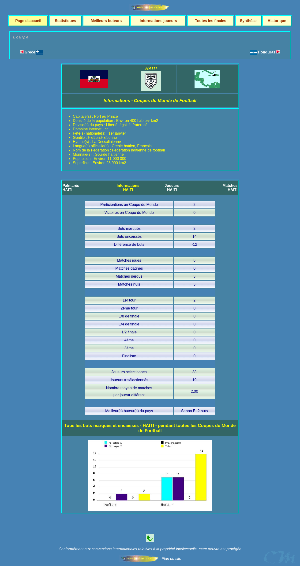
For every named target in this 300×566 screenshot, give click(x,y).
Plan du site (171, 559)
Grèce (31, 52)
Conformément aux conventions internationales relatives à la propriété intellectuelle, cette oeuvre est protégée (150, 549)
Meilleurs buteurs (106, 21)
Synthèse (248, 21)
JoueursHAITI (172, 188)
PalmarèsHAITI (71, 188)
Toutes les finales (210, 21)
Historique (277, 21)
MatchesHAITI (229, 188)
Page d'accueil (28, 21)
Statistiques (65, 21)
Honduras (269, 52)
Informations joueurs (158, 21)
